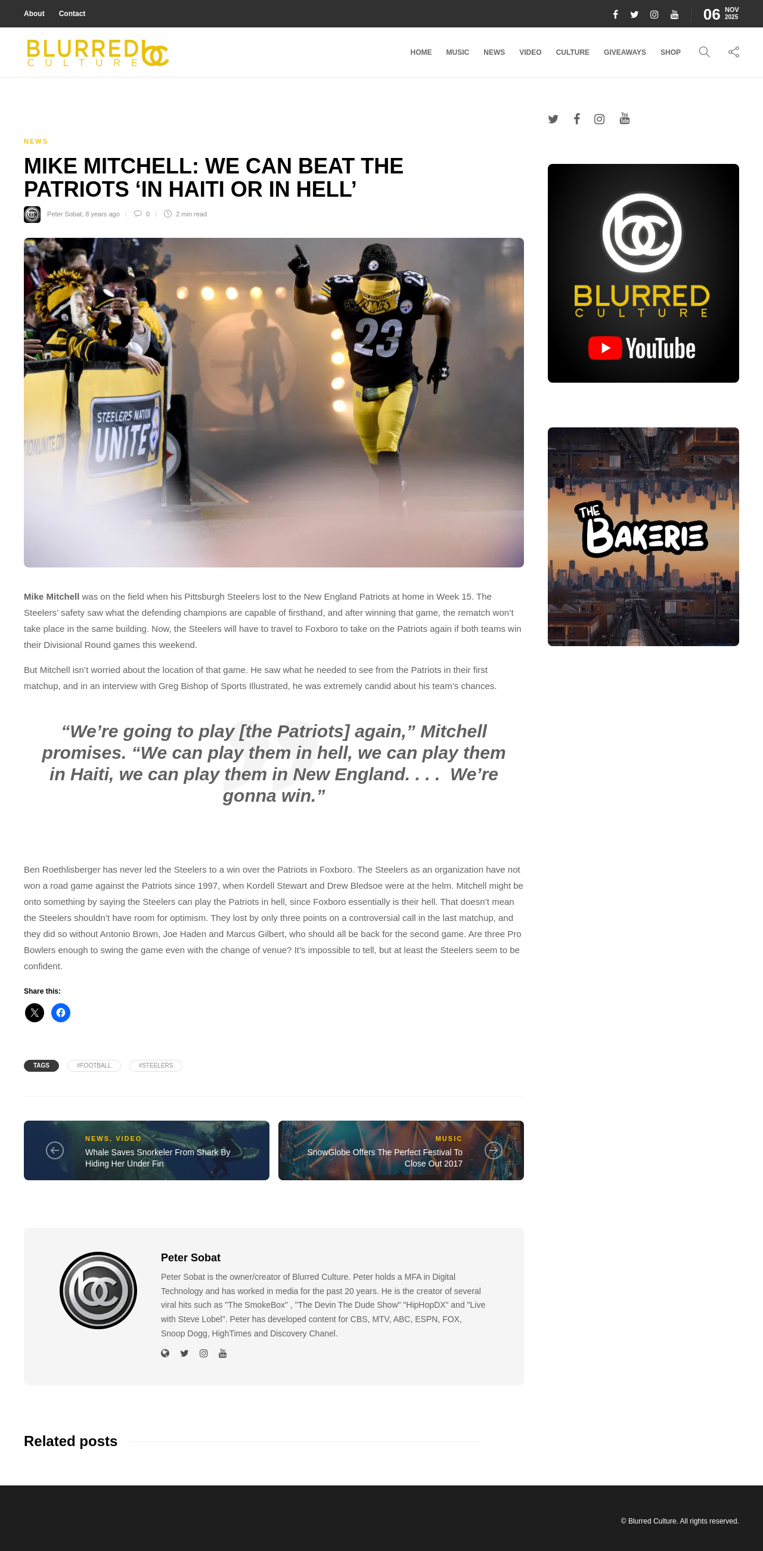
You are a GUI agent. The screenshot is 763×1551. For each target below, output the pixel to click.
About (34, 14)
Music (458, 52)
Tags (41, 1065)
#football (94, 1065)
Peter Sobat (64, 214)
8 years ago (102, 214)
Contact (72, 14)
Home (421, 52)
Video (530, 52)
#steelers (156, 1065)
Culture (573, 52)
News (494, 52)
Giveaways (625, 52)
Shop (670, 52)
